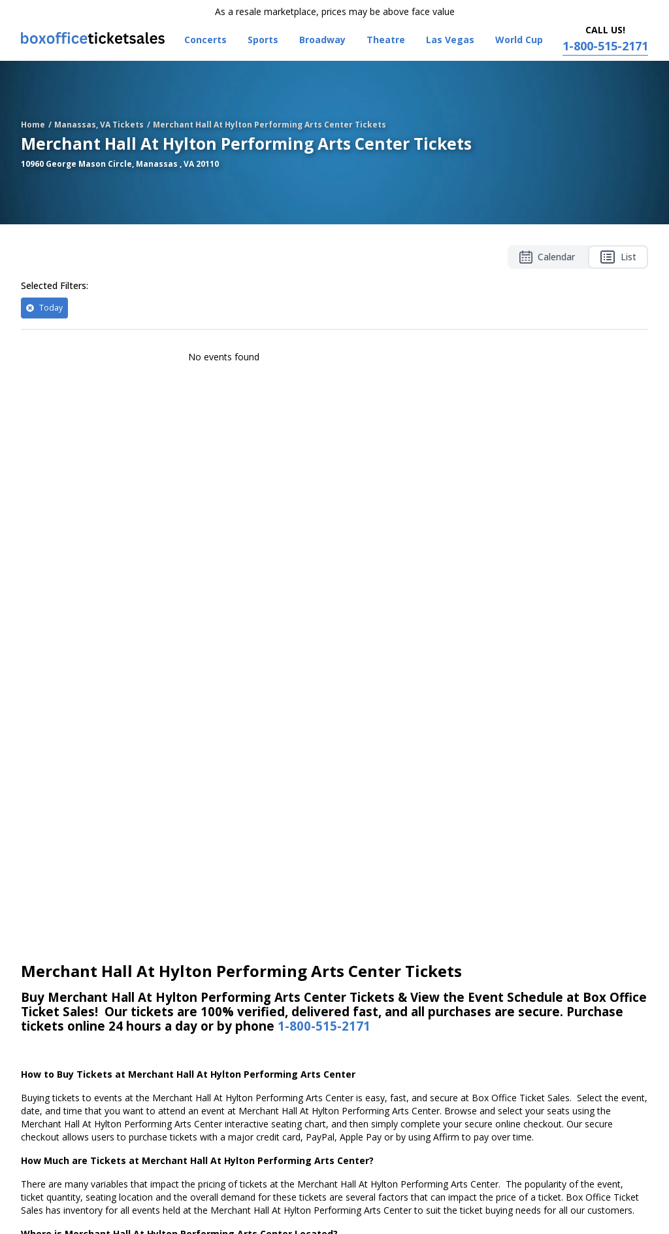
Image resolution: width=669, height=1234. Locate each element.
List (618, 257)
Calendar (547, 257)
